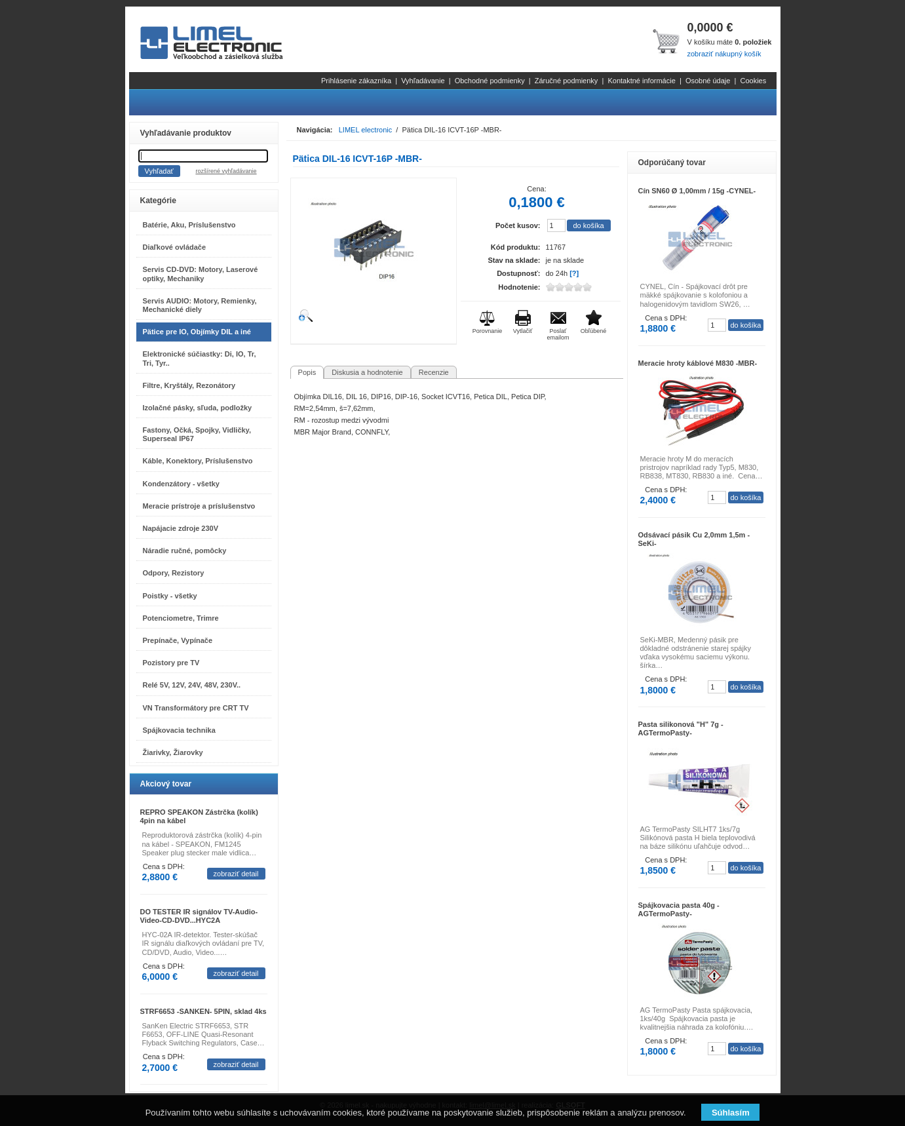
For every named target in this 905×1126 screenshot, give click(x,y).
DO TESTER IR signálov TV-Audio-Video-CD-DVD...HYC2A (199, 916)
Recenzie (434, 372)
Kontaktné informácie (641, 81)
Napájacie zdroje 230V (181, 528)
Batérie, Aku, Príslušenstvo (189, 225)
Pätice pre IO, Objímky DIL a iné (197, 332)
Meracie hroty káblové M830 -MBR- (698, 363)
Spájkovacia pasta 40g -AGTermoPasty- (679, 909)
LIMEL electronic (366, 130)
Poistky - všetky (170, 596)
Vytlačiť (523, 331)
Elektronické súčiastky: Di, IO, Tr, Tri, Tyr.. (199, 358)
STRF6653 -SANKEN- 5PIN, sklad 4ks (203, 1011)
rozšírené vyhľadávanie (225, 171)
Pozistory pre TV (171, 663)
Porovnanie (487, 331)
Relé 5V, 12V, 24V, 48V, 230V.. (192, 685)
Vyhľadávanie (422, 81)
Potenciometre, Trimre (181, 618)
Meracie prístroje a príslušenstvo (199, 506)
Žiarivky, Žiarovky (173, 752)
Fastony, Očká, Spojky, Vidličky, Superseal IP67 (197, 434)
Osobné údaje (708, 81)
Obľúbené (594, 331)
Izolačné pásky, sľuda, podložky (197, 408)
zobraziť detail (236, 874)
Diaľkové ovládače (174, 247)
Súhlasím (731, 1112)
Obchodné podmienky (490, 81)
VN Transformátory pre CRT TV (196, 708)
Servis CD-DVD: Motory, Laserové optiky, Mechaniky (200, 273)
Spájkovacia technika (179, 730)
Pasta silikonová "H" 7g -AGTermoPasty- (680, 728)
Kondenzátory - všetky (181, 484)
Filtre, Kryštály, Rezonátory (189, 385)
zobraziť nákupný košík (724, 54)
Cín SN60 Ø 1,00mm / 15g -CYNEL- (697, 191)
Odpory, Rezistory (173, 573)
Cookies (753, 81)
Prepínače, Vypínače (178, 640)
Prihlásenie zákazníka (356, 81)
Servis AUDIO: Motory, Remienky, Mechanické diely (200, 305)
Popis (307, 372)
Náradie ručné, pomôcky (185, 550)
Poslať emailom (558, 334)
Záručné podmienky (566, 81)
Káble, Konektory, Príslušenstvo (198, 461)
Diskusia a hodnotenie (367, 372)
